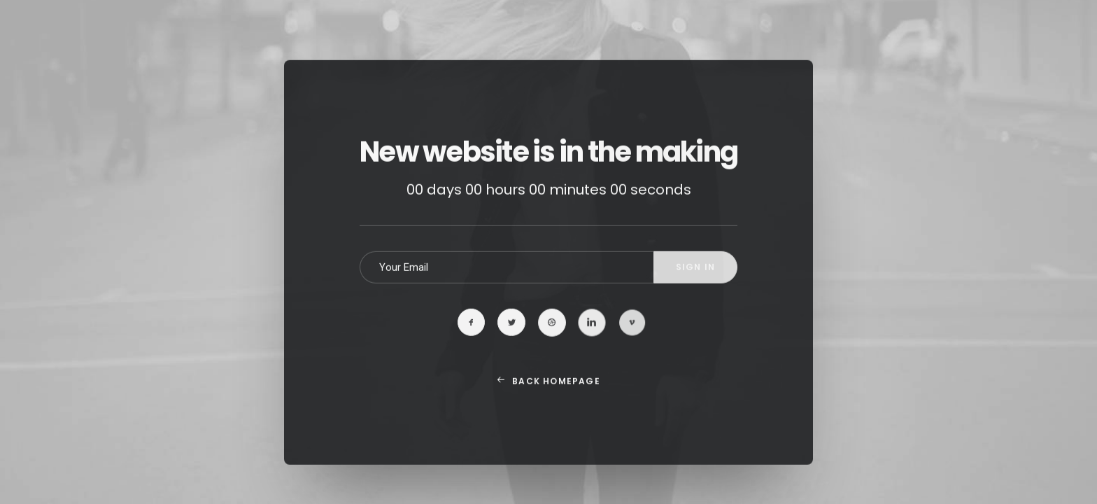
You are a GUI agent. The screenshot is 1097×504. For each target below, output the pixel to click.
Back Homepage (548, 401)
